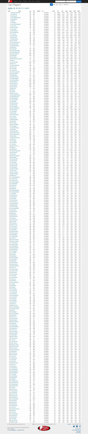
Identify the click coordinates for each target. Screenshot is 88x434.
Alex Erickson (14, 302)
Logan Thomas (14, 420)
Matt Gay (13, 90)
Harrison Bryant (14, 264)
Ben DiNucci (13, 285)
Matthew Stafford (15, 12)
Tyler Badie (13, 193)
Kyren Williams (14, 32)
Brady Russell (14, 403)
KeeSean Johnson (15, 344)
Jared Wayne (14, 229)
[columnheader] (9, 11)
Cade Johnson (14, 343)
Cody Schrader (14, 405)
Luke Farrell (13, 187)
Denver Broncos (14, 83)
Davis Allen (13, 154)
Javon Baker (13, 252)
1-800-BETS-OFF (20, 430)
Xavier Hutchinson (15, 127)
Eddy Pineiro (13, 47)
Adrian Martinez (14, 371)
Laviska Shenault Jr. (15, 408)
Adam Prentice (14, 216)
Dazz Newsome (14, 385)
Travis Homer (14, 330)
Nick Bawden (14, 256)
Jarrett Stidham (14, 413)
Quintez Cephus (14, 269)
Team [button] (20, 1)
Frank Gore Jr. (14, 316)
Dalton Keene (14, 351)
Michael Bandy (14, 205)
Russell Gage (14, 311)
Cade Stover (13, 210)
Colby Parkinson (15, 96)
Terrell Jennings (14, 206)
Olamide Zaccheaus (15, 137)
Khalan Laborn (14, 357)
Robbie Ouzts (14, 389)
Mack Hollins (13, 113)
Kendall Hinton (14, 328)
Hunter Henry (14, 67)
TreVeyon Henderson (15, 42)
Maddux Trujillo (14, 422)
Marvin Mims (14, 136)
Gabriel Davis (14, 185)
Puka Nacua (13, 22)
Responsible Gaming (76, 430)
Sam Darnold (14, 27)
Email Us (69, 424)
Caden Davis (13, 280)
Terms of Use (78, 428)
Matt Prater (13, 88)
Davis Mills (13, 129)
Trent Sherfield (14, 242)
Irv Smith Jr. (13, 412)
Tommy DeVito (14, 282)
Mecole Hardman (14, 321)
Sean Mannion (14, 367)
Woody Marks (14, 75)
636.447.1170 (78, 424)
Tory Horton (13, 144)
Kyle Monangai (14, 78)
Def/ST (27, 8)
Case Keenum (14, 353)
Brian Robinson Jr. (15, 145)
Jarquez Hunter (14, 333)
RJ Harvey (14, 48)
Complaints (78, 431)
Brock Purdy (14, 35)
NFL (54, 4)
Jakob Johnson (14, 341)
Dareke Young (14, 224)
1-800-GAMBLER (12, 430)
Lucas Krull (13, 356)
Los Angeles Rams (15, 80)
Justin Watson (14, 228)
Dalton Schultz (14, 76)
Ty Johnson (13, 116)
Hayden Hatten (14, 325)
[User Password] (71, 1)
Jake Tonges (14, 122)
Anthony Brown (14, 262)
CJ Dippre (13, 287)
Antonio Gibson (14, 200)
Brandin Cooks (14, 165)
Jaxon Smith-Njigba (15, 24)
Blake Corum (14, 93)
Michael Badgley (14, 119)
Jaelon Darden (14, 277)
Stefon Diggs (14, 55)
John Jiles (13, 339)
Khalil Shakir (14, 81)
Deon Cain (13, 267)
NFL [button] (33, 1)
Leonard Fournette (15, 308)
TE (22, 8)
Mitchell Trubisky (14, 168)
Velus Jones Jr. (14, 226)
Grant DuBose (14, 293)
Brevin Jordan (14, 348)
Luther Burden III (15, 108)
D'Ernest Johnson (14, 239)
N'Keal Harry (13, 323)
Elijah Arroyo (13, 175)
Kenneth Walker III (15, 52)
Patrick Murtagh (14, 384)
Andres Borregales (15, 45)
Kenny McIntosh (14, 372)
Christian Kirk (14, 159)
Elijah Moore (13, 188)
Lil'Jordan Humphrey (15, 177)
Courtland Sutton (14, 44)
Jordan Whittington (15, 190)
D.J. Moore (14, 70)
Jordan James (14, 338)
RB (17, 8)
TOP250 (10, 8)
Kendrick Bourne (15, 132)
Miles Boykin (13, 260)
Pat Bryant (13, 139)
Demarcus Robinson (15, 155)
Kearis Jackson (14, 336)
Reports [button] (25, 1)
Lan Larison (13, 361)
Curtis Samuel (14, 201)
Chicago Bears (14, 85)
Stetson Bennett (14, 257)
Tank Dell (13, 283)
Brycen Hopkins (14, 331)
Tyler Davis (13, 279)
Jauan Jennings (15, 65)
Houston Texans (14, 62)
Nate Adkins (13, 198)
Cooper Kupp (14, 111)
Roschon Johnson (15, 241)
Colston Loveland (15, 71)
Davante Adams (14, 39)
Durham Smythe (14, 244)
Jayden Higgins (14, 106)
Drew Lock (13, 364)
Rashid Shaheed (14, 98)
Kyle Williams (14, 157)
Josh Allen (14, 14)
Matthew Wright (14, 173)
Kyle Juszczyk (14, 160)
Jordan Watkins (14, 246)
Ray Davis (13, 147)
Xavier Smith (14, 170)
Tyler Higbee (13, 140)
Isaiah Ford (13, 303)
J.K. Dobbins (14, 99)
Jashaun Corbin (14, 270)
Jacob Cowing (14, 274)
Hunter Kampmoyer (15, 349)
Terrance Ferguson (15, 150)
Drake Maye (14, 16)
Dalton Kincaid (14, 104)
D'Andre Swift (14, 37)
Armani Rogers (14, 397)
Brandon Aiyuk (14, 247)
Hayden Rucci (14, 402)
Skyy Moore (13, 213)
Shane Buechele (14, 231)
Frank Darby (13, 275)
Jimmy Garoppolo (15, 313)
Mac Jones (13, 63)
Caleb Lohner (14, 366)
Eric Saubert (13, 221)
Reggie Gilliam (14, 234)
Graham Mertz (14, 376)
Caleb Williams (14, 19)
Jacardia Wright (14, 236)
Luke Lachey (13, 359)
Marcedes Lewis (14, 362)
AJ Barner (13, 91)
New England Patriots (15, 94)
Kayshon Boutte (14, 103)
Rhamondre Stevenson (16, 58)
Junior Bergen (14, 259)
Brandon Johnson (15, 346)
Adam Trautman (14, 172)
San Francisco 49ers (15, 134)
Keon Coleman (14, 114)
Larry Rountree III (14, 399)
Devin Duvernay (14, 233)
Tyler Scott (13, 407)
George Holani (14, 203)
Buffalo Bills (13, 101)
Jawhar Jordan (14, 180)
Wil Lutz (12, 60)
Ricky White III (14, 196)
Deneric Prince (14, 394)
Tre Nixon (13, 387)
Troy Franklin (13, 68)
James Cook (13, 25)
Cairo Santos (14, 57)
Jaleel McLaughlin (15, 182)
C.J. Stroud (13, 34)
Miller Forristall (14, 305)
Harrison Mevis (14, 109)
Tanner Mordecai (14, 382)
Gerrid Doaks (13, 288)
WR (19, 8)
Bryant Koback (14, 354)
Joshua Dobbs (14, 290)
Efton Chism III (14, 195)
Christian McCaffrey (16, 17)
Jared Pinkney (14, 392)
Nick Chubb (13, 121)
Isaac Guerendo (14, 318)
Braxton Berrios (14, 219)
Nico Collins (14, 40)
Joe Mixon (13, 379)
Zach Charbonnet (15, 50)
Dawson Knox (14, 117)
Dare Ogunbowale (15, 208)
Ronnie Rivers (14, 223)
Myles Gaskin (14, 315)
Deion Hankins (14, 320)
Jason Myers (14, 29)
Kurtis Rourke (14, 400)
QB (14, 8)
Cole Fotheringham (15, 307)
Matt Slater (13, 410)
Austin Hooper (14, 152)
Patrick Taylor (14, 417)
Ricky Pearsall (14, 131)
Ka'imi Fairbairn (14, 30)
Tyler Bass (13, 254)
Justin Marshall (14, 369)
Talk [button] (30, 1)
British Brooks (14, 214)
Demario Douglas (14, 124)
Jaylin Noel (14, 149)
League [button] (16, 1)
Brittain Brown (14, 211)
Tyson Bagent (14, 251)
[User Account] (60, 1)
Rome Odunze (14, 86)
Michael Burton (15, 265)
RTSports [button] (38, 1)
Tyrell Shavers (14, 167)
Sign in (79, 1)
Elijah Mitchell (14, 377)
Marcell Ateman (14, 249)
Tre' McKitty (13, 374)
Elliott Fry (13, 310)
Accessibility (78, 432)
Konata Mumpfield (15, 191)
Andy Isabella (14, 334)
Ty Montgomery (14, 380)
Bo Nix (13, 20)
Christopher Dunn (14, 295)
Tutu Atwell (14, 178)
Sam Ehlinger (14, 300)
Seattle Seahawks (15, 53)
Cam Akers (13, 218)
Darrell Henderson (15, 326)
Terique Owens (14, 390)
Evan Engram (14, 126)
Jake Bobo (13, 237)
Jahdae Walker (14, 183)
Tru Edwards (13, 298)
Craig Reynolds (14, 395)
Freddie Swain (14, 415)
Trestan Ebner (14, 297)
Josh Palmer (13, 162)
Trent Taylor (13, 418)
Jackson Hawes (14, 164)
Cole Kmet (14, 142)
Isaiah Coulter (14, 272)
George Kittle (14, 73)
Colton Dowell (14, 292)
